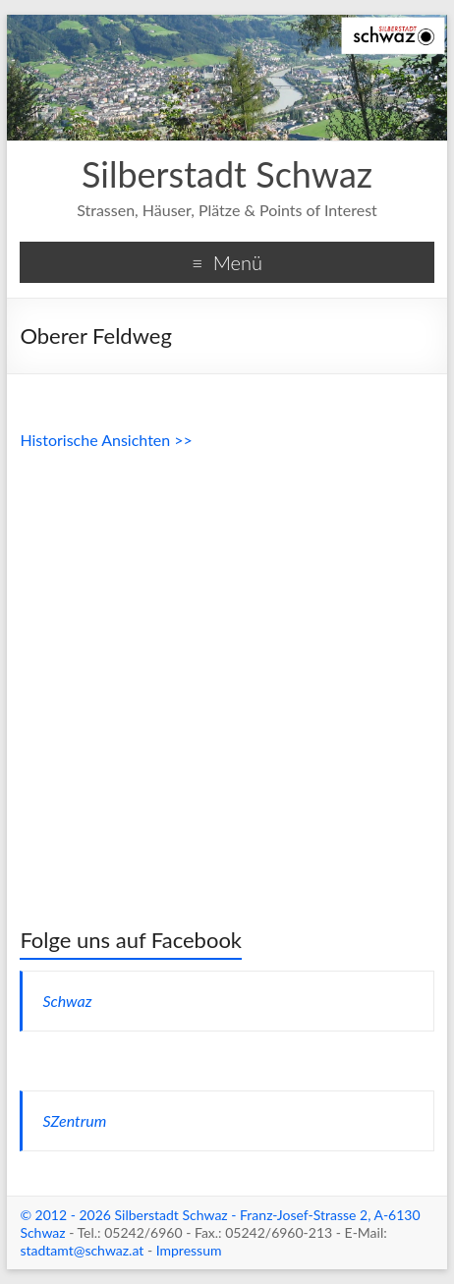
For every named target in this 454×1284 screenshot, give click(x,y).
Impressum (189, 1250)
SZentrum (74, 1120)
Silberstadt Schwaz (227, 173)
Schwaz (66, 1000)
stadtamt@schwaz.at (81, 1250)
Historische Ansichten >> (106, 439)
